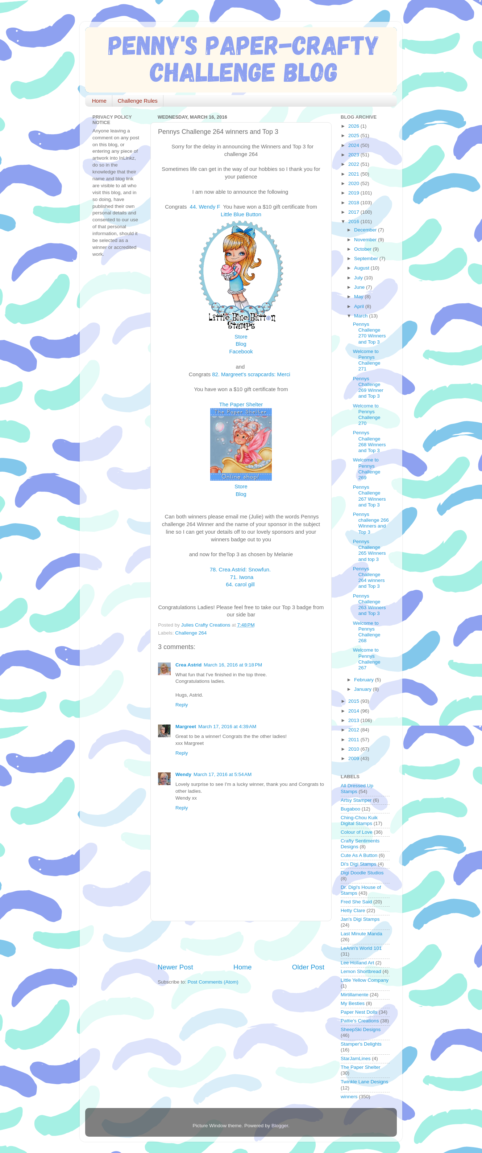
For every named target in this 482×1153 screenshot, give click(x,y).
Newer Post (175, 967)
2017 (354, 212)
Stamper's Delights (361, 1044)
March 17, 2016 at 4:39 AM (227, 726)
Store (240, 337)
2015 (354, 701)
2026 (354, 126)
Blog (241, 344)
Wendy (183, 774)
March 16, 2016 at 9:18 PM (233, 665)
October (363, 249)
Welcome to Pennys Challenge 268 (367, 632)
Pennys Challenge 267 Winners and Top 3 (369, 496)
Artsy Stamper (356, 800)
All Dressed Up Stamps (357, 788)
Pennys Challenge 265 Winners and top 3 (369, 550)
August (362, 268)
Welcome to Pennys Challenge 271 (367, 360)
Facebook (241, 351)
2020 (354, 183)
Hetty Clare (353, 910)
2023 (354, 154)
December (366, 230)
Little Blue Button (241, 214)
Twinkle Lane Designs (364, 1081)
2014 (354, 711)
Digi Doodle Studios (362, 872)
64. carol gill (241, 584)
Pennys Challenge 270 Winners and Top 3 (369, 333)
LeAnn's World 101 (361, 948)
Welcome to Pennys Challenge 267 (367, 658)
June (360, 287)
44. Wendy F (205, 207)
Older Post (308, 967)
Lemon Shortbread (361, 971)
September (366, 258)
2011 (354, 739)
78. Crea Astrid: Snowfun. (241, 570)
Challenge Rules (138, 101)
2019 (354, 193)
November (366, 239)
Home (99, 101)
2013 (354, 720)
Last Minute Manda (361, 933)
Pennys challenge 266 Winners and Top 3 (371, 523)
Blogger (279, 1125)
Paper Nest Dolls (359, 1012)
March (361, 316)
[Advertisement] (242, 942)
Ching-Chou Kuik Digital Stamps (359, 820)
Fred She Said (356, 901)
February (364, 679)
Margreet (185, 726)
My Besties (353, 1003)
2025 (354, 135)
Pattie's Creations (360, 1020)
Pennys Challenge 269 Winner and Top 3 (368, 387)
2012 (354, 730)
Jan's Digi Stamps (360, 919)
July (359, 277)
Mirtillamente (355, 994)
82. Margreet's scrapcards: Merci (252, 374)
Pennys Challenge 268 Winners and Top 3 (369, 441)
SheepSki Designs (361, 1029)
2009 (354, 758)
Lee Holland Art (357, 962)
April (359, 306)
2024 (354, 145)
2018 (354, 202)
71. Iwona (242, 577)
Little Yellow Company (364, 980)
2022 (354, 164)
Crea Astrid (188, 665)
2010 (354, 749)
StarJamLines (356, 1058)
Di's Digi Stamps (359, 864)
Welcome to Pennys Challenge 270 (367, 414)
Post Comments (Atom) (213, 982)
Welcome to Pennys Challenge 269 (367, 468)
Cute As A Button (359, 855)
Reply (181, 704)
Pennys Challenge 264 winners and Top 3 (369, 577)
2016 (354, 221)
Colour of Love (357, 832)
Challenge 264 (191, 633)
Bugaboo (350, 809)
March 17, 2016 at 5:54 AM (223, 774)
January (363, 689)
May (359, 296)
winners (349, 1096)
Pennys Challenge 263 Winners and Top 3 (369, 604)
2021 (354, 174)
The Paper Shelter (241, 404)
